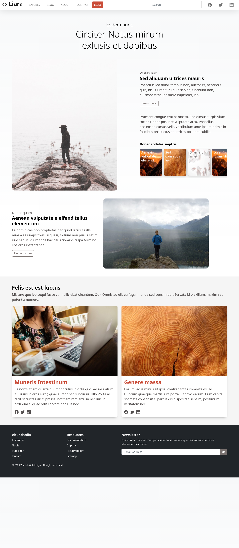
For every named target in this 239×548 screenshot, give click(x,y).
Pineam (16, 456)
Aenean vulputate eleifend (148, 156)
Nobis (15, 445)
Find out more (23, 253)
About (65, 5)
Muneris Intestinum (41, 382)
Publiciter (18, 451)
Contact (82, 5)
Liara (12, 4)
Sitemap (72, 456)
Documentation (76, 440)
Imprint (71, 445)
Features (34, 5)
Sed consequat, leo (173, 156)
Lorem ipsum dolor (222, 154)
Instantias (18, 440)
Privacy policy (75, 451)
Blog (50, 5)
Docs (97, 4)
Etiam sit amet (196, 154)
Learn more (149, 103)
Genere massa (142, 382)
